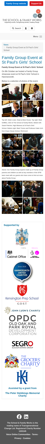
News (6, 45)
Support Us (36, 4)
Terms (35, 434)
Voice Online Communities (18, 434)
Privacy (18, 438)
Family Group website (16, 4)
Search (16, 28)
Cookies (26, 438)
